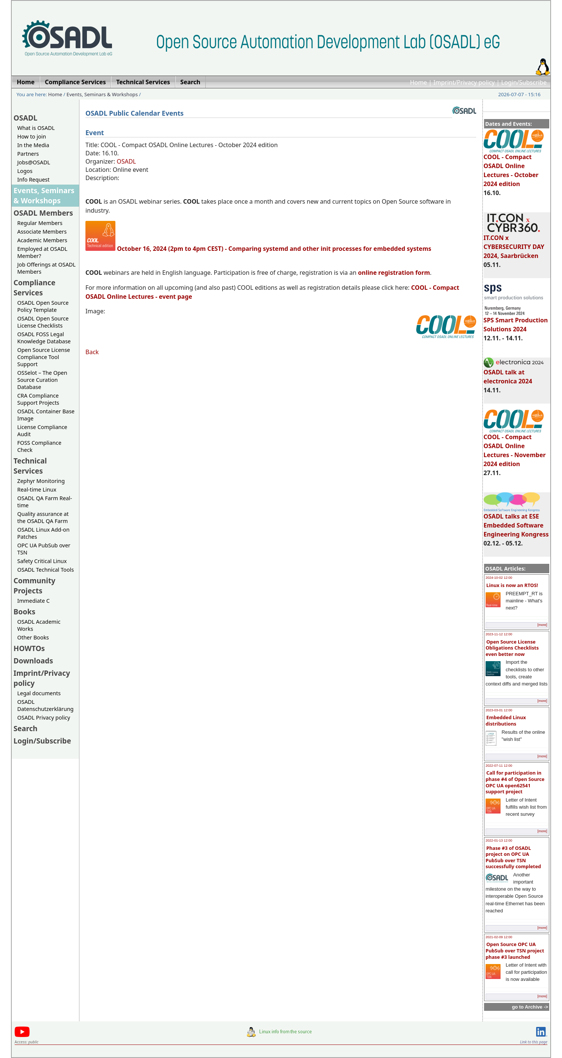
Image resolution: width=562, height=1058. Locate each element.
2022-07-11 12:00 (499, 765)
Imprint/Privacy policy (464, 82)
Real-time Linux (36, 489)
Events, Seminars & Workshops (102, 94)
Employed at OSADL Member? (42, 252)
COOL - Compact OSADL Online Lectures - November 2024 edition (515, 447)
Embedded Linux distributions (506, 720)
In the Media (33, 145)
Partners (28, 153)
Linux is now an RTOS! (512, 585)
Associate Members (42, 231)
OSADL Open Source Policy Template (43, 306)
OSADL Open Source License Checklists (43, 322)
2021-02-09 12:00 (499, 937)
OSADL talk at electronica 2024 (514, 373)
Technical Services (30, 466)
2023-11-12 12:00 (499, 634)
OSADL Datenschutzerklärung (45, 705)
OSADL (25, 118)
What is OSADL (36, 127)
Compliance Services (34, 287)
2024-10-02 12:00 (499, 578)
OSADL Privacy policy (43, 717)
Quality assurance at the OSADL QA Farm (43, 517)
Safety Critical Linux (42, 561)
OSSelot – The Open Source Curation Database (42, 379)
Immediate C (33, 600)
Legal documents (39, 693)
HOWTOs (29, 648)
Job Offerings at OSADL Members (46, 268)
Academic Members (42, 240)
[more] (542, 625)
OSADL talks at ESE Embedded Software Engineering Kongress (516, 521)
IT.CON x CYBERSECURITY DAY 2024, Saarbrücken (514, 243)
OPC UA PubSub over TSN (43, 549)
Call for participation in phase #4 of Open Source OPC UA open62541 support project (515, 782)
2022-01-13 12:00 (499, 840)
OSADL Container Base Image (46, 415)
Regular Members (40, 223)
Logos (25, 170)
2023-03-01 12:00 (499, 710)
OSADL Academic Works (38, 625)
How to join (31, 136)
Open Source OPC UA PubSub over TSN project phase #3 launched (515, 950)
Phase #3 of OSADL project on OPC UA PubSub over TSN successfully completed (513, 857)
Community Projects (34, 585)
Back (92, 352)
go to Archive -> (530, 1007)
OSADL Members (43, 213)
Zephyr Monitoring (41, 480)
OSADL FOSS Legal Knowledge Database (44, 338)
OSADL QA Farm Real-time (44, 502)
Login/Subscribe (524, 82)
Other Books (33, 637)
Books (24, 611)
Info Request (33, 179)
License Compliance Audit (42, 430)
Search (25, 728)
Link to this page (533, 1042)
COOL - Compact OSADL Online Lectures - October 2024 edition (514, 167)
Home (418, 82)
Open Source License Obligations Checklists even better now (512, 647)
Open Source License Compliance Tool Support (43, 357)
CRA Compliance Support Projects (38, 399)
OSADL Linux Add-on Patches (43, 533)
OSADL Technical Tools (45, 569)
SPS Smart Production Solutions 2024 (516, 321)
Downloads (33, 661)
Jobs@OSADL (33, 162)
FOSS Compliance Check (39, 446)
